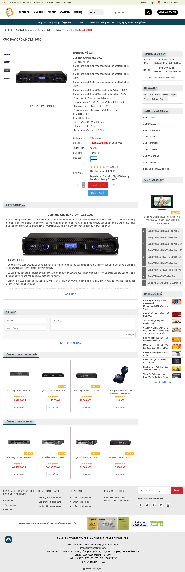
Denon (165, 95)
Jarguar (173, 95)
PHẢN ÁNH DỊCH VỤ (114, 491)
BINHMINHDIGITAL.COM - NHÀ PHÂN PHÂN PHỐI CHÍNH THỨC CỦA (47, 523)
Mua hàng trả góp (168, 12)
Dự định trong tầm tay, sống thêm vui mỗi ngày (155, 339)
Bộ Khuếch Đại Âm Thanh (57, 30)
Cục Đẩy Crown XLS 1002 (81, 30)
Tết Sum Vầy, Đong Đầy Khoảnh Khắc (153, 322)
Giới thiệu (39, 12)
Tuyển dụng (9, 505)
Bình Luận (128, 334)
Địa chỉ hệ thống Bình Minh (162, 77)
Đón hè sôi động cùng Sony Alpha (155, 353)
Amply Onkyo (150, 150)
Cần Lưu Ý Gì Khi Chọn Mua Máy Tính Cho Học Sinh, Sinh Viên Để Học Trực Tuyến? (156, 331)
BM (145, 95)
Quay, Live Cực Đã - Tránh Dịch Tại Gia (154, 361)
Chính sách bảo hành (81, 497)
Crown (157, 95)
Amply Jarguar (151, 156)
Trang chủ (25, 12)
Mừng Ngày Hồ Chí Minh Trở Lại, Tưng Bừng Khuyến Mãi (156, 346)
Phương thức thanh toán (49, 497)
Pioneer (147, 99)
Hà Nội (146, 70)
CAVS (151, 95)
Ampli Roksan (150, 143)
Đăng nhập (147, 2)
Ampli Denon (149, 117)
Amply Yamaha (150, 124)
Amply (40, 30)
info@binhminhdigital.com (93, 548)
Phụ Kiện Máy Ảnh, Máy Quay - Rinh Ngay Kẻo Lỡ (156, 368)
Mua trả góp (98, 193)
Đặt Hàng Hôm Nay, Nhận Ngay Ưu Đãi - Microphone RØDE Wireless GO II (155, 304)
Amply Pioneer (150, 137)
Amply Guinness (151, 130)
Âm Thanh (80, 22)
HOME (8, 30)
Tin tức (52, 12)
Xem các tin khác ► (162, 382)
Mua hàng (19, 407)
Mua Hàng (98, 185)
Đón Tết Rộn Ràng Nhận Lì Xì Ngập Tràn (156, 314)
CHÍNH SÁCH (76, 491)
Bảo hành (64, 12)
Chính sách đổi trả (79, 502)
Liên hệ (78, 12)
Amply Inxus (149, 162)
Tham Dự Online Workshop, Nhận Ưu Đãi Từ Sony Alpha (155, 375)
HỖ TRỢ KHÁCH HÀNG (48, 491)
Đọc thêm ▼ (70, 294)
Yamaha (163, 99)
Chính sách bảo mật (80, 506)
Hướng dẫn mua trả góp (49, 506)
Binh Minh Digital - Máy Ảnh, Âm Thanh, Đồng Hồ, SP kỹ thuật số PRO (9, 12)
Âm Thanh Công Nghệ (25, 30)
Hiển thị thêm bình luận (70, 343)
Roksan (155, 99)
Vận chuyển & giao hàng (49, 502)
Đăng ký (177, 491)
